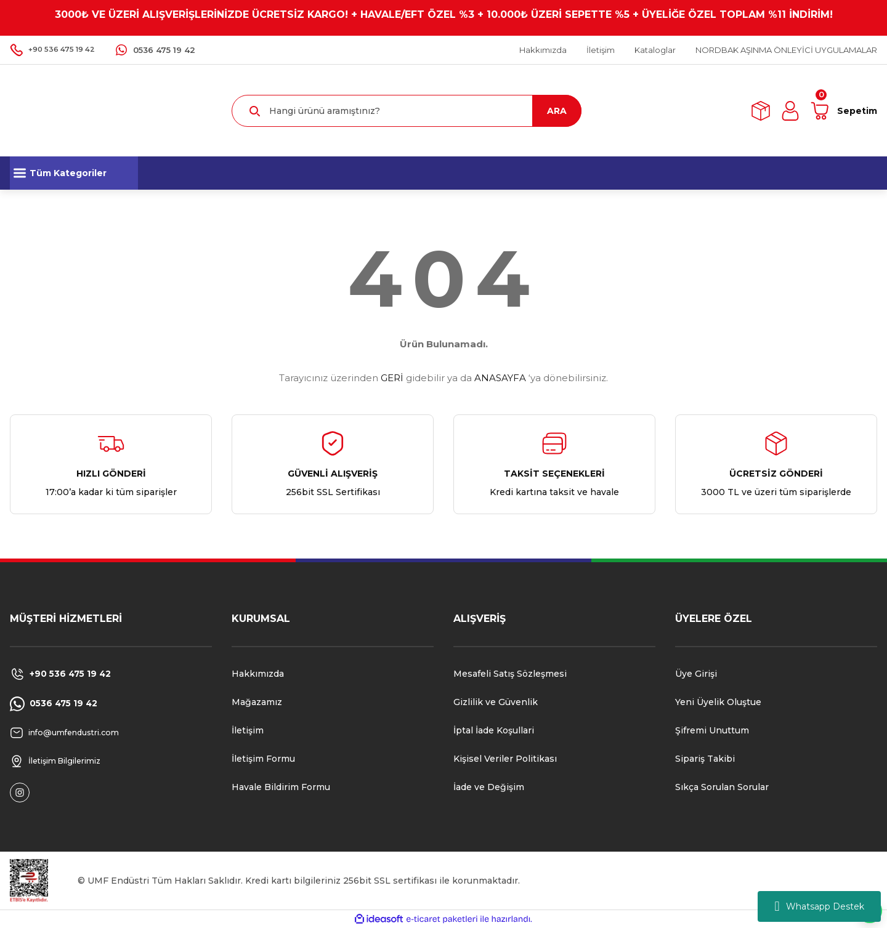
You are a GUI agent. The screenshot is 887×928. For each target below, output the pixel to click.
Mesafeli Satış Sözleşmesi (510, 673)
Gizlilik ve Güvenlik (495, 702)
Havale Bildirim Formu (281, 787)
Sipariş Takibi (705, 758)
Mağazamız (257, 702)
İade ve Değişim (488, 787)
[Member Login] (790, 110)
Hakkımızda (258, 673)
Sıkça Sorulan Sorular (722, 787)
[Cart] (843, 110)
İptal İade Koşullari (493, 730)
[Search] (406, 111)
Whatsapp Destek (819, 906)
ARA (557, 110)
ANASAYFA (500, 378)
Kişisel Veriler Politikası (505, 758)
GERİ (392, 378)
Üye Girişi (696, 673)
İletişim (248, 730)
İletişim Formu (263, 758)
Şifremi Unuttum (712, 730)
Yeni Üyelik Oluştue (718, 702)
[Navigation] (74, 173)
